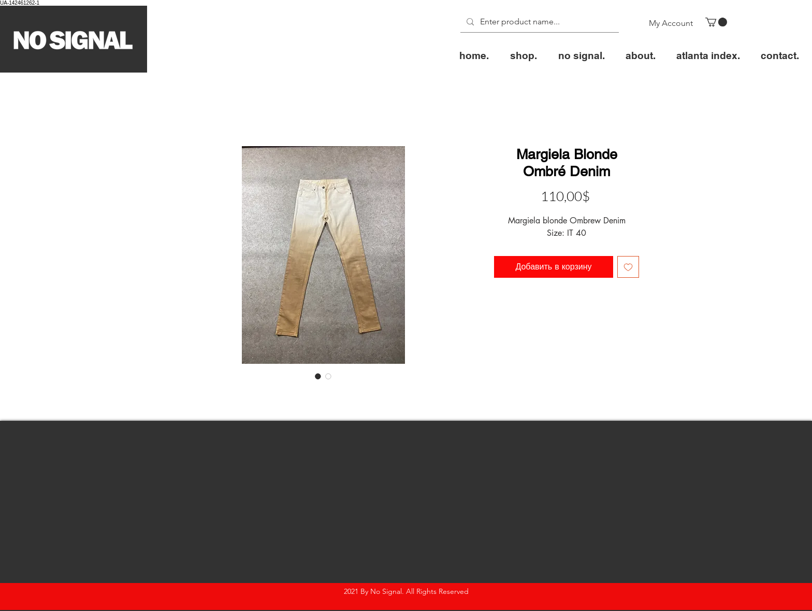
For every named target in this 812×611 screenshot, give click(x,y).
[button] (716, 22)
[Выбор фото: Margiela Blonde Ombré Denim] (318, 376)
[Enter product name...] (538, 22)
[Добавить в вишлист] (628, 267)
